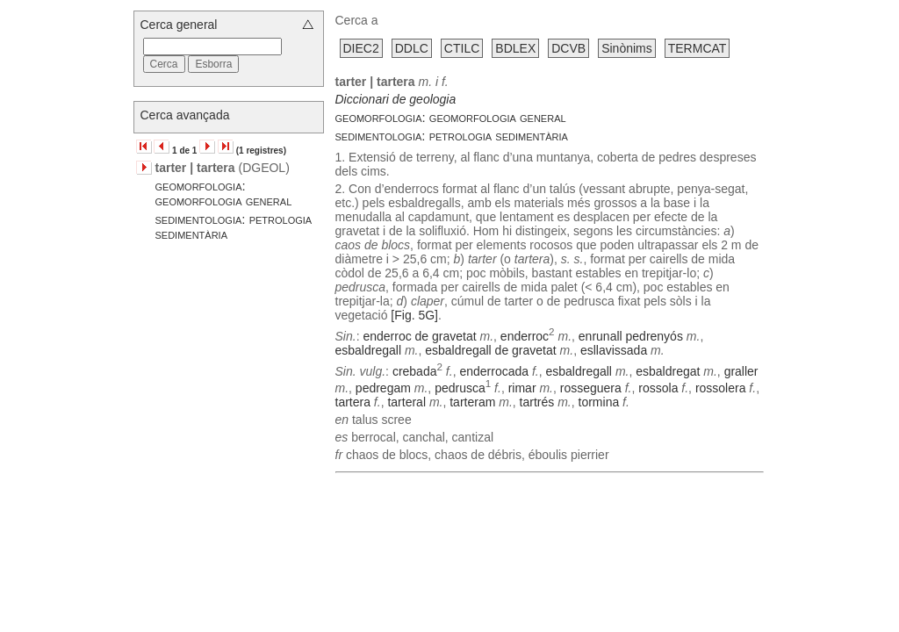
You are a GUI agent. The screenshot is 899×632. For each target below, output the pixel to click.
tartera (352, 402)
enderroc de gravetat (419, 336)
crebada (414, 370)
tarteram (472, 402)
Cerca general (179, 25)
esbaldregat (668, 370)
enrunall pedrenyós (631, 336)
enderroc (524, 336)
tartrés (537, 402)
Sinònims (626, 48)
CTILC (461, 48)
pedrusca (460, 388)
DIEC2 (361, 48)
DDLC (411, 48)
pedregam (383, 388)
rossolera (720, 388)
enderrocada (494, 370)
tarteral (406, 402)
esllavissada (613, 350)
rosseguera (591, 388)
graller (741, 370)
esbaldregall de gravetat (490, 350)
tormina (599, 402)
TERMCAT (697, 48)
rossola (658, 388)
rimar (522, 388)
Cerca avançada (185, 115)
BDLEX (515, 48)
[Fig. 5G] (414, 315)
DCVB (568, 48)
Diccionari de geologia (396, 99)
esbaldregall (368, 350)
